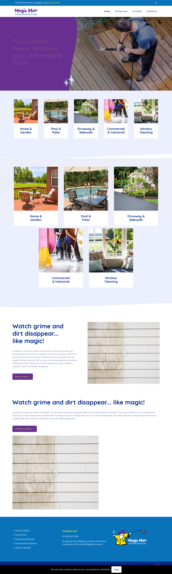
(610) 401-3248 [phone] (52, 2)
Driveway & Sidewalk (24, 539)
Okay (116, 569)
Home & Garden (22, 530)
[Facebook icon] (156, 3)
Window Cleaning (23, 547)
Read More (106, 569)
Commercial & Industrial (25, 543)
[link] (26, 111)
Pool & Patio (20, 535)
